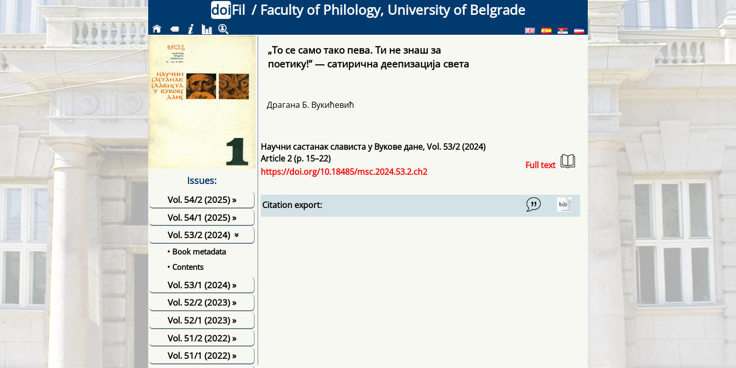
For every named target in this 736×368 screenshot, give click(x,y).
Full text (550, 162)
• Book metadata (196, 251)
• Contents (185, 267)
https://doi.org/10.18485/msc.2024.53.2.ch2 (344, 171)
